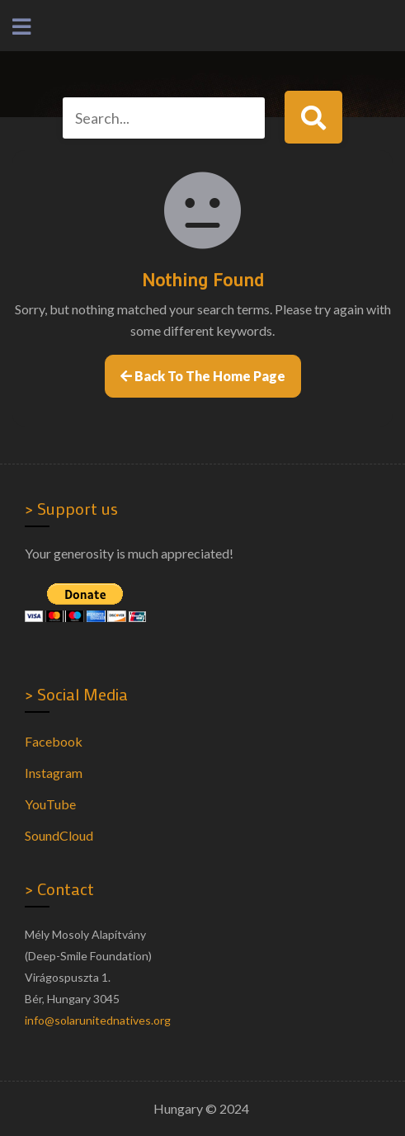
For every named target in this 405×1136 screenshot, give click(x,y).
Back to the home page (202, 376)
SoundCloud (59, 835)
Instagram (53, 772)
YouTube (50, 804)
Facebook (53, 741)
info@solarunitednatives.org (98, 1020)
